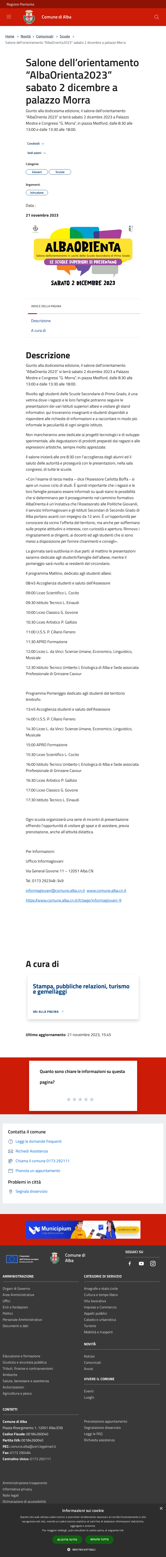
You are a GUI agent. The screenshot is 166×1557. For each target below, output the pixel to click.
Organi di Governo (16, 1288)
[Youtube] (141, 1264)
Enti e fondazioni (15, 1307)
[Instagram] (152, 1264)
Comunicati (44, 36)
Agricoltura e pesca (17, 1393)
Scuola (65, 36)
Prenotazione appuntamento (105, 1421)
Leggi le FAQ (93, 1433)
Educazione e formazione (21, 1356)
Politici (8, 1313)
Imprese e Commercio (100, 1307)
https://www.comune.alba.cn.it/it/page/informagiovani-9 (73, 900)
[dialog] (83, 1530)
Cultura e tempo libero (101, 1294)
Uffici (6, 1301)
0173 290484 (20, 1452)
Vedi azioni (37, 153)
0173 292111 (40, 1458)
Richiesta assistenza (99, 1440)
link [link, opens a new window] (121, 1530)
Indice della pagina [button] (46, 306)
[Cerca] (156, 17)
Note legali (11, 1495)
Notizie (89, 1356)
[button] (82, 1549)
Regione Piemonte (20, 4)
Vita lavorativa (95, 1301)
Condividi (36, 143)
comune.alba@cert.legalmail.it (33, 1446)
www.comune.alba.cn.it (106, 890)
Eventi (89, 1391)
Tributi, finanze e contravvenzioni (28, 1368)
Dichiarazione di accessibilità (24, 1501)
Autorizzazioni (13, 1387)
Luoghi (89, 1397)
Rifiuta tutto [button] (99, 1539)
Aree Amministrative (18, 1294)
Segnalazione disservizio (102, 1427)
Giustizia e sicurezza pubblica (25, 1362)
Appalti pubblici (95, 1313)
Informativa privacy (17, 1489)
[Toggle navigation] (9, 16)
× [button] (161, 1508)
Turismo (90, 1325)
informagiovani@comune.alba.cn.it (55, 890)
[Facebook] (129, 1264)
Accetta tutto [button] (67, 1539)
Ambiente (10, 1374)
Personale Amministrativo (22, 1319)
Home (9, 36)
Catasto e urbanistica (100, 1319)
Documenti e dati (15, 1325)
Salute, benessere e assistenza (26, 1381)
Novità (26, 36)
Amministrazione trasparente (25, 1482)
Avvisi (88, 1368)
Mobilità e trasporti (98, 1332)
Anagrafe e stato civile (101, 1288)
